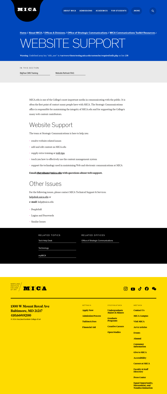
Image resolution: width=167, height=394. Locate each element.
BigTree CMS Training (29, 73)
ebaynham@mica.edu (49, 172)
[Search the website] (153, 11)
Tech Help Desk (45, 240)
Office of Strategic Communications (97, 240)
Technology (43, 248)
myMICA (42, 255)
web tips (60, 153)
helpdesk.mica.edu (38, 196)
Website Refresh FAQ (64, 73)
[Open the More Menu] (136, 11)
